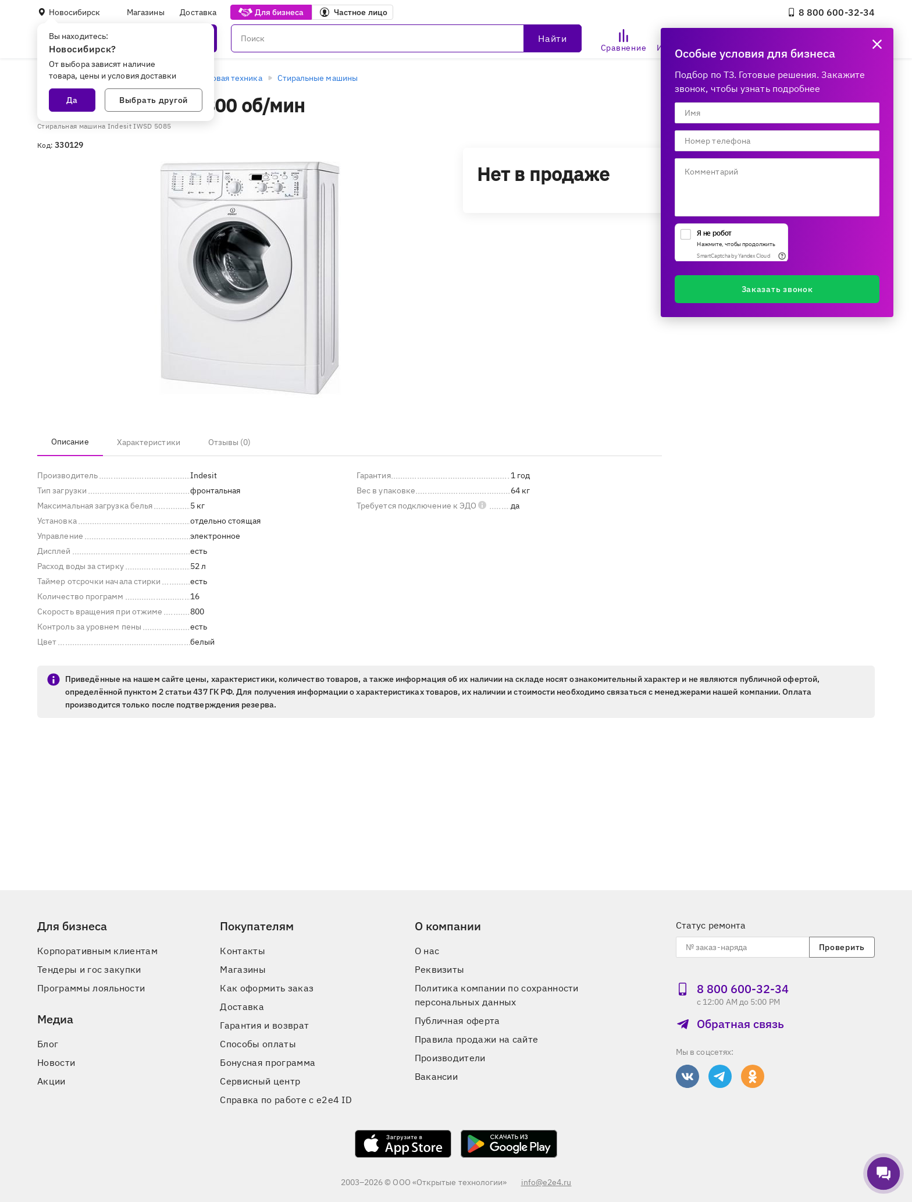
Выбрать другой (153, 100)
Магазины (146, 12)
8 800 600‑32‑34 (831, 12)
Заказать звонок (777, 289)
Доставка (198, 12)
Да (72, 100)
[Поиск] (406, 38)
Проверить (842, 947)
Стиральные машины (317, 78)
